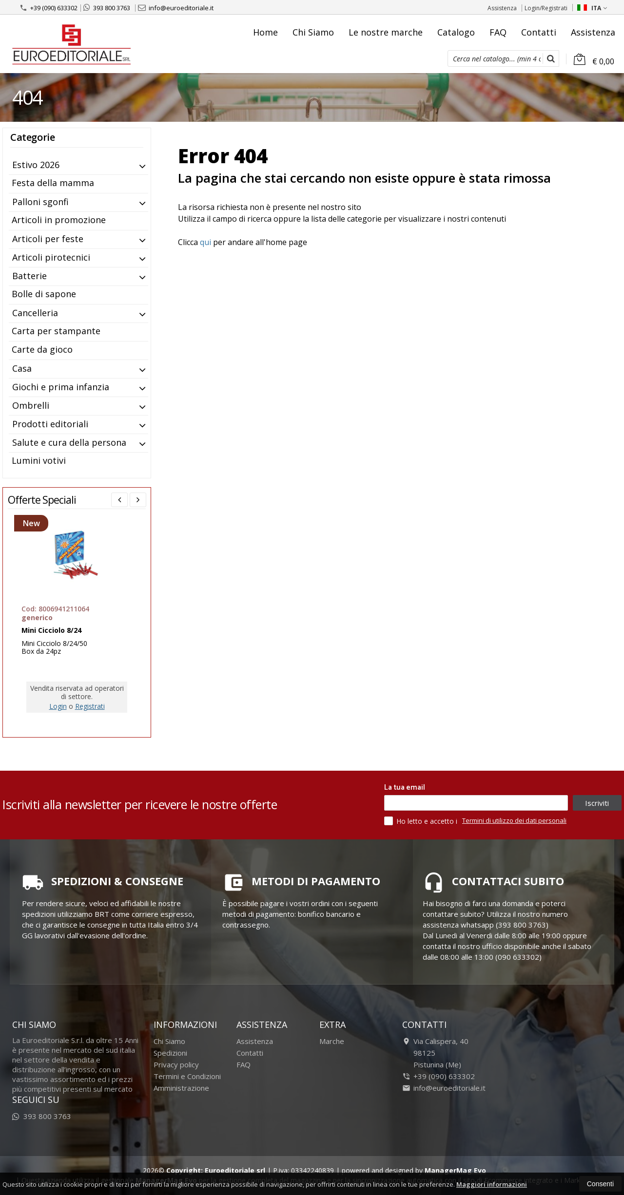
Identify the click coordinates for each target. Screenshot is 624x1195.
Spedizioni (170, 1053)
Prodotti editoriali (50, 424)
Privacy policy (176, 1064)
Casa (22, 368)
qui (205, 242)
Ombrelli (30, 405)
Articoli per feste (47, 239)
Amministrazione (181, 1088)
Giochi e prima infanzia (60, 387)
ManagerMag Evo (455, 1170)
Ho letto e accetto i (421, 821)
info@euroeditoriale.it (176, 7)
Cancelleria (35, 313)
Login (58, 706)
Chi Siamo (313, 32)
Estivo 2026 (35, 165)
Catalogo (456, 32)
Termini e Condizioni (187, 1076)
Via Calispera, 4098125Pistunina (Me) (435, 1052)
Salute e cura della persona (69, 442)
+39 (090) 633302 (49, 7)
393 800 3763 (106, 7)
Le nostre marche (386, 32)
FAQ (498, 32)
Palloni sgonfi (40, 202)
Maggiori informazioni (491, 1184)
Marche (331, 1041)
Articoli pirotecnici (51, 257)
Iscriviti (597, 803)
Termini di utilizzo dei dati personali (514, 820)
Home (265, 32)
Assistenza (502, 8)
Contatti (538, 32)
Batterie (29, 276)
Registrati (90, 706)
